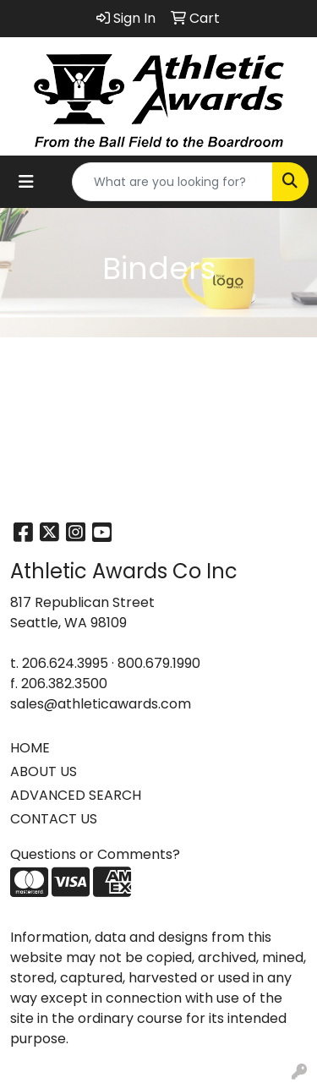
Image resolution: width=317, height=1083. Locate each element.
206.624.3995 (65, 663)
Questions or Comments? (95, 854)
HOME (30, 748)
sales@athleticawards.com (100, 704)
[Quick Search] (172, 181)
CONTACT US (53, 819)
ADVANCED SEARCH (75, 795)
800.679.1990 (159, 663)
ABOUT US (43, 771)
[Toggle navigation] (26, 182)
